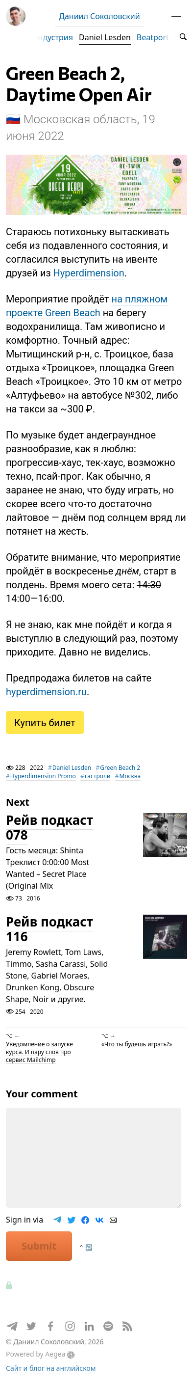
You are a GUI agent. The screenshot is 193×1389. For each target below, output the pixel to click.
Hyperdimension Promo (43, 776)
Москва (130, 776)
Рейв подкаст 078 (49, 828)
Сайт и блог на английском (51, 1368)
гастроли (97, 776)
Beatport (153, 37)
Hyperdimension (88, 273)
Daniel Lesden (105, 37)
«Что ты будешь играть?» (136, 1043)
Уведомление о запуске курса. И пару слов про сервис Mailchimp (39, 1051)
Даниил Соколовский (99, 16)
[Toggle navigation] (176, 16)
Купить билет (44, 725)
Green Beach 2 (120, 767)
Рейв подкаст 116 (49, 929)
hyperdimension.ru (46, 692)
